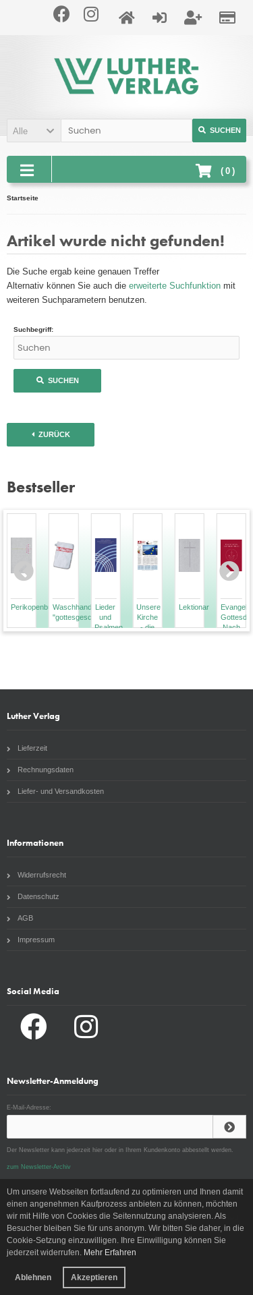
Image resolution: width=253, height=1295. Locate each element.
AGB (20, 918)
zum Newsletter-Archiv (39, 1166)
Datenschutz (33, 896)
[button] (34, 130)
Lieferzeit (27, 748)
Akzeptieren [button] (94, 1277)
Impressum (31, 939)
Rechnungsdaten (40, 769)
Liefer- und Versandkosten (55, 791)
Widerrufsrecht (36, 875)
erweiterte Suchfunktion (175, 286)
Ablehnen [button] (33, 1277)
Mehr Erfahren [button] (110, 1252)
